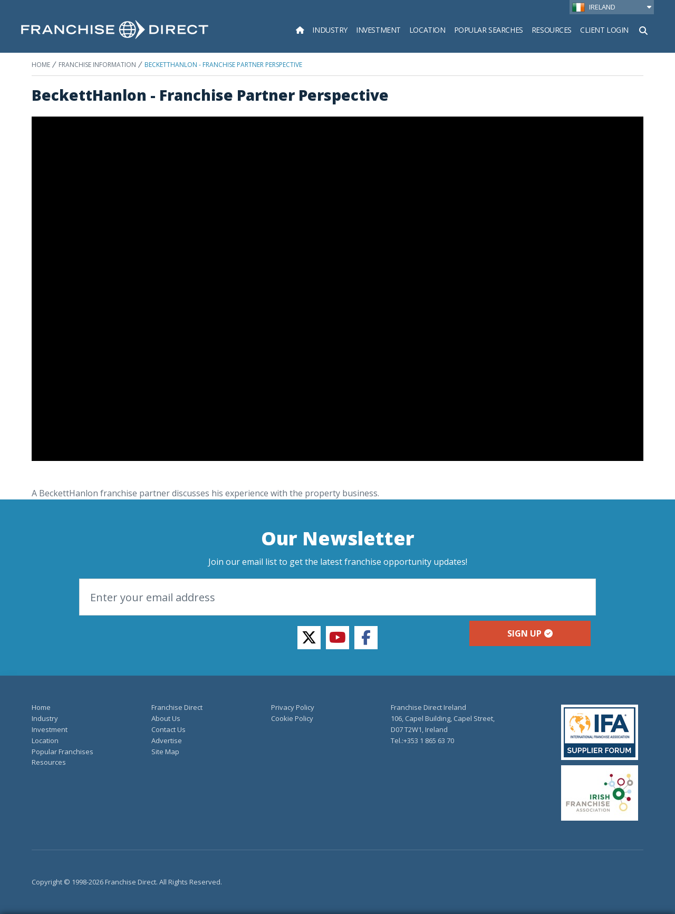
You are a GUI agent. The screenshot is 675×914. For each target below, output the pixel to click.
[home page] (114, 29)
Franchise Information (97, 64)
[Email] (337, 597)
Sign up (530, 633)
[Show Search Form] (643, 29)
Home (41, 64)
